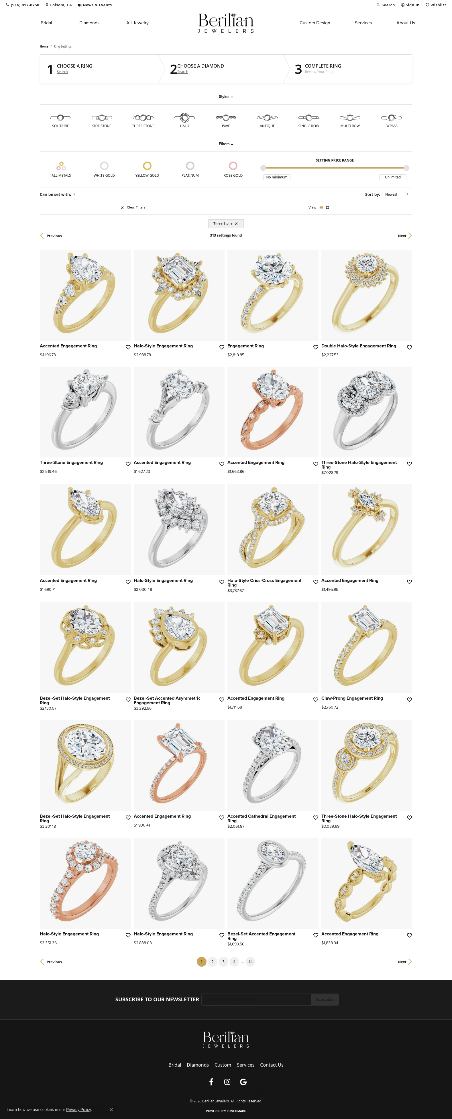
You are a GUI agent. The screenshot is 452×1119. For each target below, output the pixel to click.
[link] (22, 5)
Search (62, 72)
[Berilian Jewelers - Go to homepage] (226, 1039)
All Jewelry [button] (137, 22)
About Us (405, 22)
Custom (223, 1065)
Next (402, 235)
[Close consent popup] (111, 1110)
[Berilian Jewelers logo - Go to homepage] (225, 23)
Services (363, 22)
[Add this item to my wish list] (127, 347)
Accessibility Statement (255, 1091)
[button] (385, 5)
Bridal (46, 22)
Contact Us (271, 1065)
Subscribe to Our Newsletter (157, 999)
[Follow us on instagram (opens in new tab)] (227, 1082)
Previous (54, 235)
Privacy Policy (189, 1091)
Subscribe (325, 999)
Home (44, 46)
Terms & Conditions (219, 1091)
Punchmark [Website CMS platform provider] (236, 1111)
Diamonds (89, 22)
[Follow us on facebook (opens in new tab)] (211, 1082)
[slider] (263, 168)
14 (250, 961)
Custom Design (315, 22)
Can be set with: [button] (56, 194)
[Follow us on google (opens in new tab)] (243, 1082)
